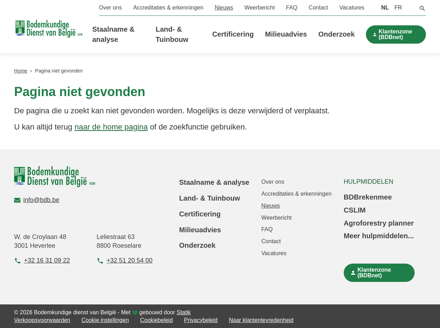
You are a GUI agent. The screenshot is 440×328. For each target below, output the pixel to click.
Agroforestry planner (379, 223)
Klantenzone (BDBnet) (395, 34)
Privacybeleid (201, 320)
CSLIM (355, 210)
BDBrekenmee (368, 197)
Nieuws (224, 8)
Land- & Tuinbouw (209, 198)
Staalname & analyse (214, 182)
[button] (422, 8)
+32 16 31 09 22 (42, 260)
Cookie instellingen (105, 320)
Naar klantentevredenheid (261, 320)
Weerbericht (259, 8)
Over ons (110, 8)
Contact (318, 8)
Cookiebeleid (156, 320)
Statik (184, 312)
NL (385, 8)
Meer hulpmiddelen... (379, 236)
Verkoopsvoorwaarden (42, 320)
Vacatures (351, 8)
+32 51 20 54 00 (125, 260)
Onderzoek (336, 34)
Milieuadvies (286, 34)
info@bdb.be (36, 199)
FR (398, 8)
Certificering (233, 34)
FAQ (291, 8)
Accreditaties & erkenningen (168, 8)
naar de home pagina (111, 126)
